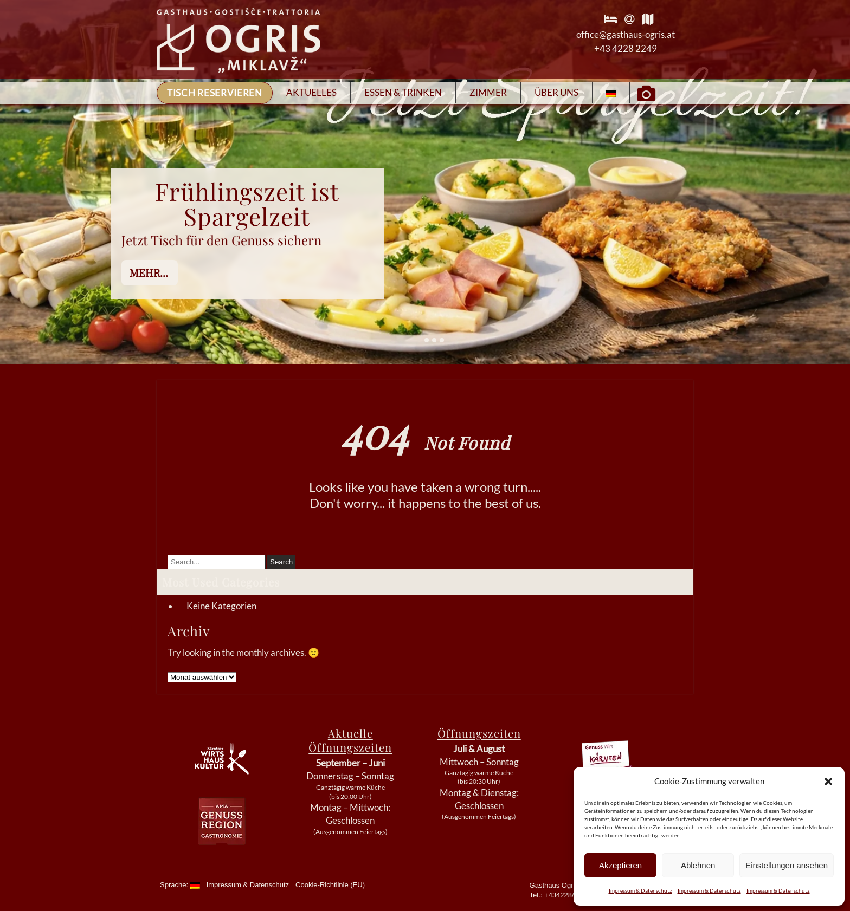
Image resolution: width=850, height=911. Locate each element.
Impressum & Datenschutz (640, 890)
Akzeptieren (620, 865)
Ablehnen (698, 865)
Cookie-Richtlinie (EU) (330, 885)
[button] (828, 781)
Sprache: (180, 885)
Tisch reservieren (214, 93)
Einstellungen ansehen (786, 865)
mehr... (149, 272)
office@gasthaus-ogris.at (625, 34)
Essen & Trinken (403, 92)
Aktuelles (311, 92)
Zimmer (488, 92)
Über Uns (556, 92)
